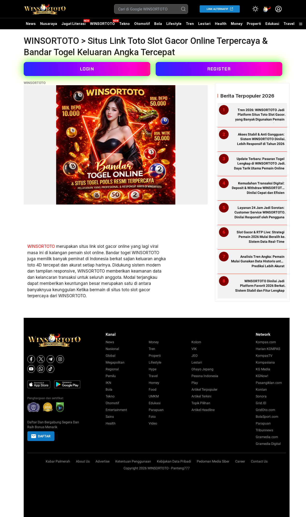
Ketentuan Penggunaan (133, 461)
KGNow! (262, 376)
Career (240, 461)
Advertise (102, 461)
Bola (158, 24)
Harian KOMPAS (268, 349)
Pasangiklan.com (269, 383)
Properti (254, 24)
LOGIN (87, 69)
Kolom (196, 342)
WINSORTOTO (102, 24)
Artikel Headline (203, 410)
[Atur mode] (255, 9)
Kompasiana (265, 362)
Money (236, 24)
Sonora (261, 396)
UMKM (154, 396)
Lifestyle (174, 24)
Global (110, 355)
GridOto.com (265, 410)
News (31, 24)
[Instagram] (60, 359)
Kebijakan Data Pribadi (174, 461)
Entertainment (116, 410)
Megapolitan (115, 362)
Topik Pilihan (200, 403)
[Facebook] (31, 359)
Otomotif (142, 24)
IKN (108, 383)
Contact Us (259, 461)
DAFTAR (41, 436)
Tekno (124, 24)
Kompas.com (266, 342)
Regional (112, 369)
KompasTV (264, 355)
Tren (190, 24)
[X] (41, 359)
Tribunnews (264, 430)
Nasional (112, 349)
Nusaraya (48, 24)
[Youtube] (31, 369)
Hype (152, 369)
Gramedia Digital (268, 444)
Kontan (261, 389)
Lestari (204, 25)
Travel (289, 24)
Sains (110, 416)
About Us (83, 461)
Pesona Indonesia (204, 376)
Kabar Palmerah (58, 461)
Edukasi (272, 24)
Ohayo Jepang (202, 369)
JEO (194, 355)
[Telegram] (50, 359)
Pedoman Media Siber (213, 461)
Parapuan (156, 410)
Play (194, 383)
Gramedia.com (267, 437)
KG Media (263, 369)
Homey (154, 383)
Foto (152, 416)
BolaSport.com (267, 416)
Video (153, 423)
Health (220, 24)
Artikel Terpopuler (204, 389)
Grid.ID (261, 403)
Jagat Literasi (73, 24)
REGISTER (219, 69)
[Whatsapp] (41, 369)
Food (152, 389)
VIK (194, 349)
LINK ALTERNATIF (217, 9)
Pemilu (111, 376)
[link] (267, 9)
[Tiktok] (50, 369)
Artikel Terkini (201, 396)
